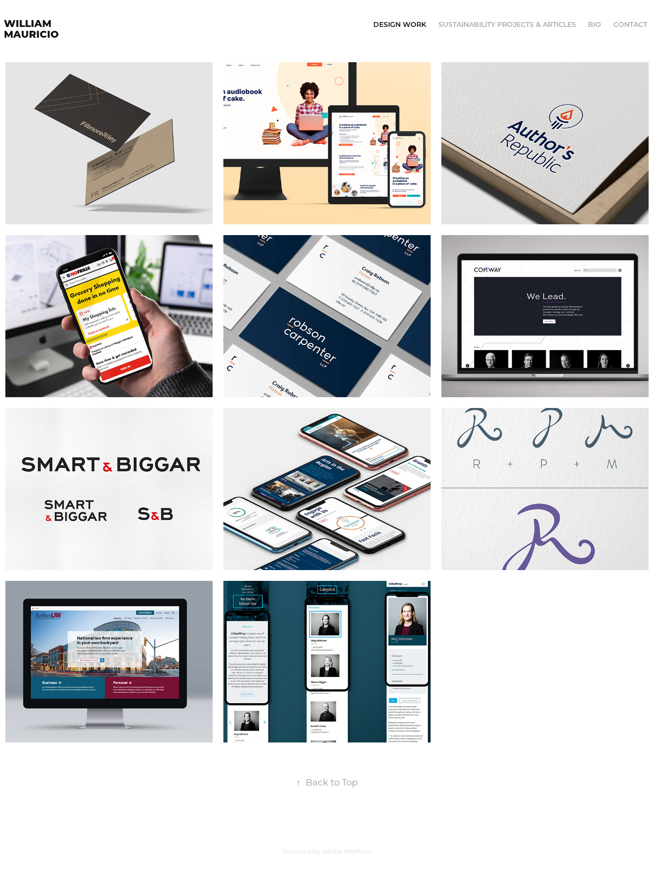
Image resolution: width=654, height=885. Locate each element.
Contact (630, 24)
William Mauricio (31, 28)
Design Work (399, 24)
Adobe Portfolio (346, 851)
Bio (594, 24)
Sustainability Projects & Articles (507, 24)
